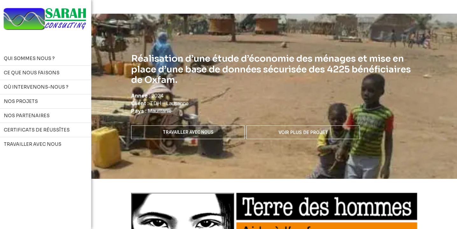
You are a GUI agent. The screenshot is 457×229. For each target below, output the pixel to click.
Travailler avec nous (188, 132)
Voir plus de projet (303, 132)
